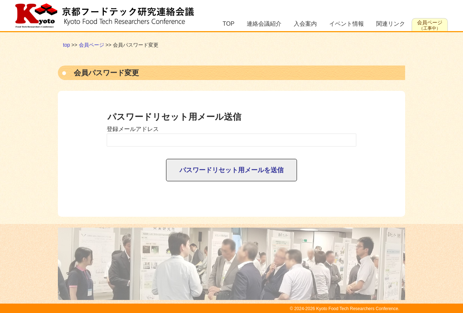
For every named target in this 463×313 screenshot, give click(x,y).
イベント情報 (346, 24)
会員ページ (429, 25)
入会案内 (305, 24)
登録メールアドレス (133, 129)
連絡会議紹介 (264, 24)
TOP (229, 24)
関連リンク (390, 24)
